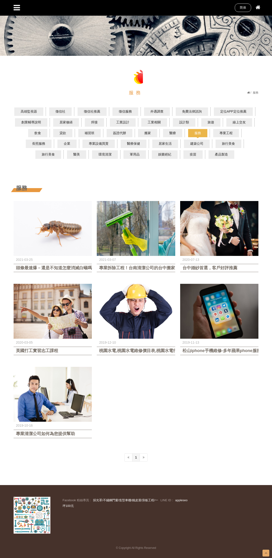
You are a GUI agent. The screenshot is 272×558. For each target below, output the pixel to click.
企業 (67, 143)
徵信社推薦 (92, 111)
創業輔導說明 (31, 122)
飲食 (37, 133)
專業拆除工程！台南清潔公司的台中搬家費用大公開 (136, 268)
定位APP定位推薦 (233, 111)
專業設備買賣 (98, 143)
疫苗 (193, 154)
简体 (243, 7)
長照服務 (38, 143)
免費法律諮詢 (192, 111)
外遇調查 (157, 111)
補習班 (89, 133)
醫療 (172, 133)
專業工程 (226, 133)
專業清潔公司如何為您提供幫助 (45, 433)
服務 (197, 133)
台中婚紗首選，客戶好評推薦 (210, 268)
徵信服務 (125, 111)
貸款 (63, 133)
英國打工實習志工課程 (37, 350)
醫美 (76, 154)
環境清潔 (105, 154)
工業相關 (154, 122)
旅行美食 (228, 143)
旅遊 (211, 122)
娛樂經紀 (164, 154)
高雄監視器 (29, 111)
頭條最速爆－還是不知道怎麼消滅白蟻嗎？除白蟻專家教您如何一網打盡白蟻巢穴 (52, 268)
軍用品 (135, 154)
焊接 (94, 122)
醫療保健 (133, 143)
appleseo (181, 500)
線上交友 (239, 122)
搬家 (147, 133)
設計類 (184, 122)
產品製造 (221, 154)
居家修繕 (66, 122)
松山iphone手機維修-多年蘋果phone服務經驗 (219, 350)
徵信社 (60, 111)
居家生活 (165, 143)
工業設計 (122, 122)
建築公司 (196, 143)
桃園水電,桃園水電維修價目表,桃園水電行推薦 (136, 350)
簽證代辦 (119, 133)
